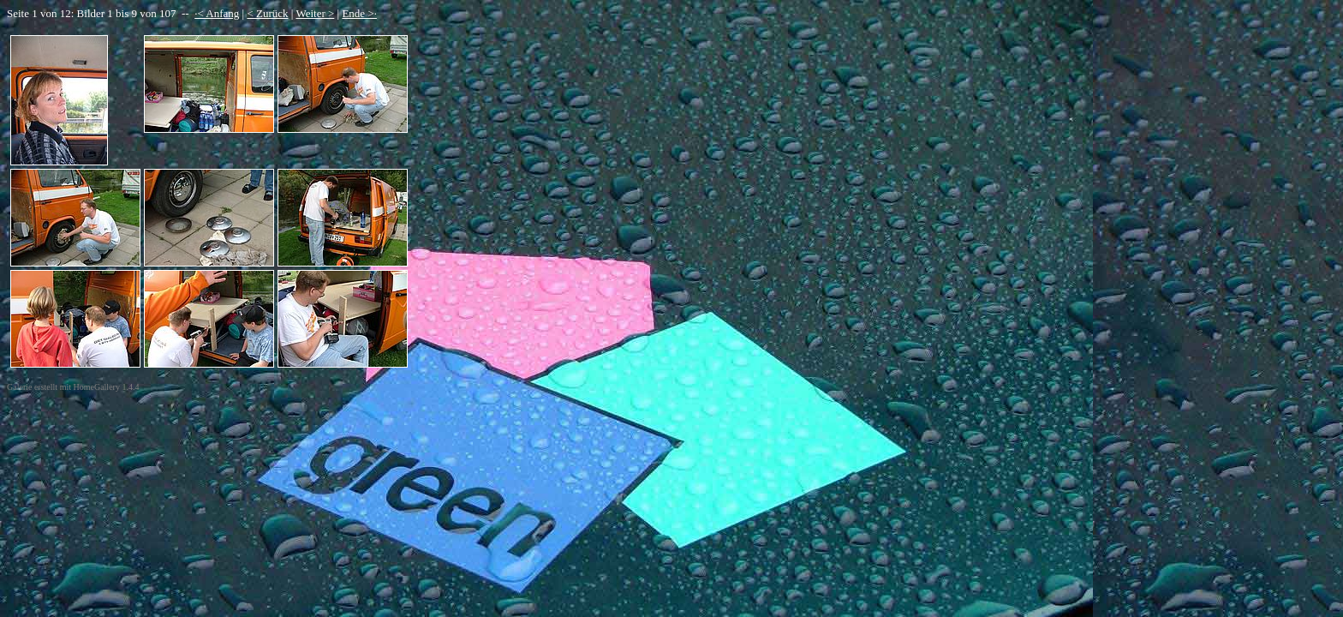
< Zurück (267, 13)
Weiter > (314, 13)
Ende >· (359, 13)
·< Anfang (216, 13)
